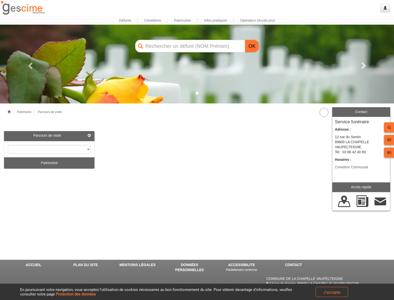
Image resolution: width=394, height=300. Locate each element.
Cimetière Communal (351, 167)
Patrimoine (24, 112)
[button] (29, 64)
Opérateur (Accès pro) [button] (257, 20)
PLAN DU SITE (85, 265)
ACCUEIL (33, 265)
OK (252, 46)
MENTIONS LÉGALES (137, 265)
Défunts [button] (125, 20)
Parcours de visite (50, 112)
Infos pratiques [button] (215, 20)
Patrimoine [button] (182, 20)
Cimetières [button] (152, 20)
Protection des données (76, 294)
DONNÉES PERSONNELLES (189, 267)
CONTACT (293, 265)
